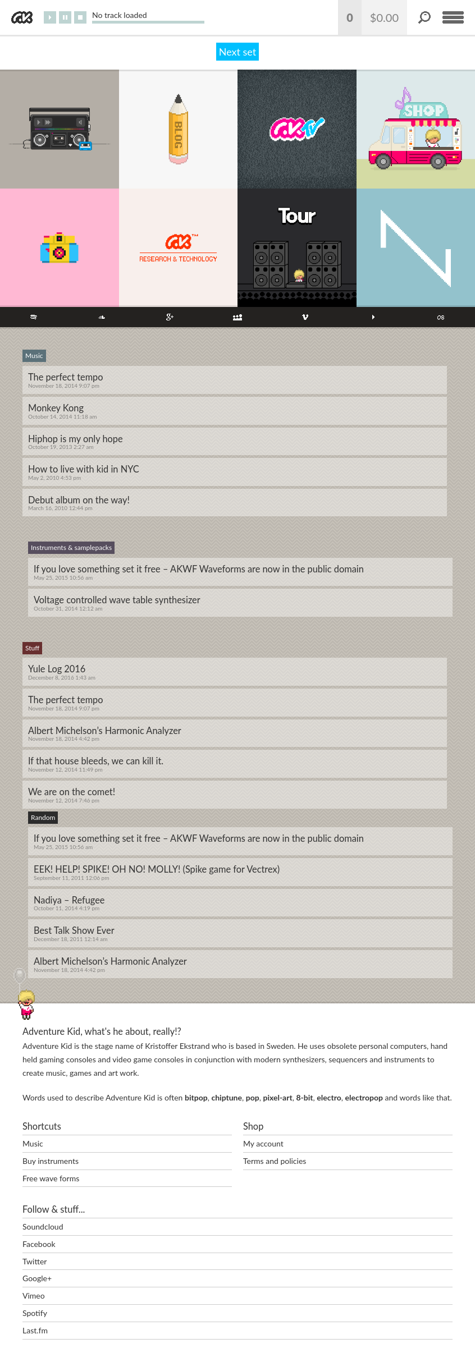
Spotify (34, 1313)
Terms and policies (274, 1161)
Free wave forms (50, 1178)
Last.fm (35, 1330)
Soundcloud (42, 1226)
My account (263, 1143)
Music (32, 1143)
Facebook (39, 1244)
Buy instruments (50, 1161)
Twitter (34, 1261)
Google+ (37, 1278)
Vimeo (33, 1295)
